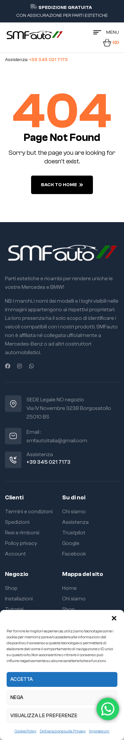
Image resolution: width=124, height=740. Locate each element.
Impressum (99, 731)
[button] (114, 618)
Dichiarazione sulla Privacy (63, 731)
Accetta (21, 679)
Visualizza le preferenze (43, 716)
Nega (16, 697)
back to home (62, 184)
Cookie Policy (25, 731)
